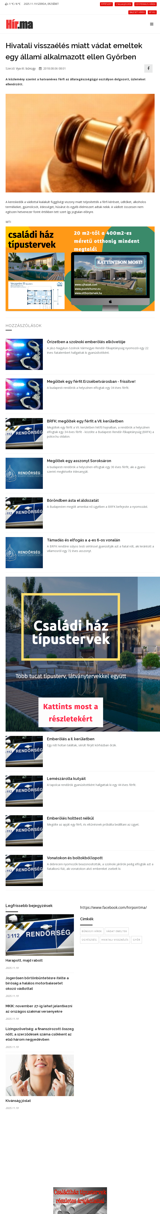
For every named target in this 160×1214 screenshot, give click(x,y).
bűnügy (31, 68)
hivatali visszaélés (114, 939)
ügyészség (89, 939)
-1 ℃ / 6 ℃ (12, 4)
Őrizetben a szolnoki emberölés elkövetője (86, 342)
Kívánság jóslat (18, 1101)
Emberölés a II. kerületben (70, 739)
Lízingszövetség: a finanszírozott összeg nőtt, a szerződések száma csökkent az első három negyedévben (40, 1034)
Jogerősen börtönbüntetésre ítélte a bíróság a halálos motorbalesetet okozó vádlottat (37, 983)
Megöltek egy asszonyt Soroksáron (79, 461)
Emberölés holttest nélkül (70, 818)
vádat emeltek (116, 931)
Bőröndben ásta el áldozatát (73, 500)
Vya (18, 68)
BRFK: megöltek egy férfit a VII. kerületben (85, 421)
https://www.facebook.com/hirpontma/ (113, 907)
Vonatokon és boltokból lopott (75, 858)
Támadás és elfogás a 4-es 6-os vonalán (83, 540)
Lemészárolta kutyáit (66, 778)
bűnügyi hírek (92, 931)
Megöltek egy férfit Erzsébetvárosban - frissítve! (91, 381)
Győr (136, 939)
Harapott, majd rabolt (24, 960)
